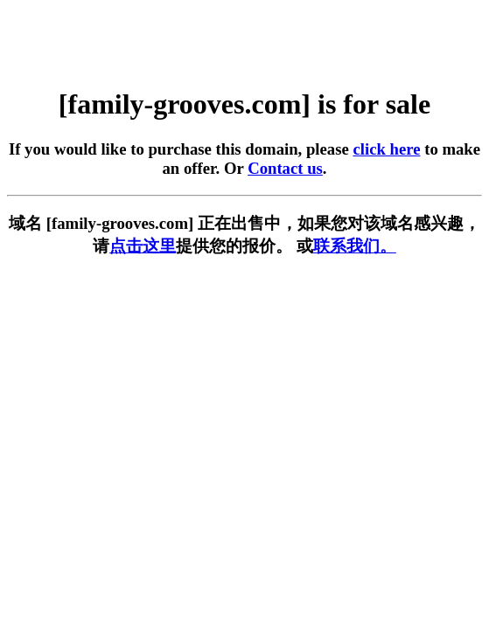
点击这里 (142, 246)
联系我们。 (354, 246)
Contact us (285, 168)
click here (386, 149)
